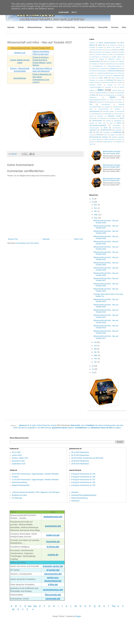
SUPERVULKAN (106, 130)
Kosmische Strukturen (109, 82)
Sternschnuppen (94, 128)
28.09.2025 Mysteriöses (80, 464)
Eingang (101, 59)
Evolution (101, 64)
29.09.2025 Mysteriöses (80, 461)
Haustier (107, 75)
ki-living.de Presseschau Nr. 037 (83, 480)
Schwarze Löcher (114, 116)
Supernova (93, 130)
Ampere (112, 45)
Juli (95, 342)
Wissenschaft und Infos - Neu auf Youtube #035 (106, 237)
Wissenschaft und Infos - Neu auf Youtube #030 (106, 264)
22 (93, 366)
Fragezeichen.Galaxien (114, 66)
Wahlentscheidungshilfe (20, 485)
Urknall (98, 134)
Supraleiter (118, 130)
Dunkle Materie (117, 57)
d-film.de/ (53, 584)
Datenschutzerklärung (79, 498)
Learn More (63, 12)
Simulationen (113, 118)
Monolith (119, 95)
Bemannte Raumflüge (86, 27)
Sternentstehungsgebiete (97, 125)
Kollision (119, 80)
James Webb (103, 78)
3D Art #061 (16, 452)
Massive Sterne (117, 90)
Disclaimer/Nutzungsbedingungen (83, 495)
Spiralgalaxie (118, 120)
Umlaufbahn (106, 132)
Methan (112, 92)
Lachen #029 (16, 455)
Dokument (105, 57)
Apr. (95, 352)
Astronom (100, 49)
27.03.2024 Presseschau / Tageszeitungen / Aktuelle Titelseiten (35, 480)
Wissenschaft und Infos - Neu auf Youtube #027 (106, 279)
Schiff (91, 116)
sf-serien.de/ (52, 570)
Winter (120, 139)
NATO (119, 99)
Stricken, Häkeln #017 (20, 458)
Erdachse (113, 61)
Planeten (107, 107)
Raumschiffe (102, 27)
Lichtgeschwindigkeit (95, 87)
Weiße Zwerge (96, 139)
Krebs (120, 82)
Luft (115, 87)
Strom (106, 128)
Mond (93, 95)
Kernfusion (110, 80)
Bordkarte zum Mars (19, 495)
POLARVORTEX (104, 109)
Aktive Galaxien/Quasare (107, 43)
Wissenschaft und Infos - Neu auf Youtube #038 (106, 222)
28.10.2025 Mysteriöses (80, 452)
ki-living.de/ (53, 547)
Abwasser (92, 43)
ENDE (105, 61)
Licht (119, 85)
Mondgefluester (19, 78)
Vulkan (120, 134)
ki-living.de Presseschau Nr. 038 (83, 477)
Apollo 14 (110, 47)
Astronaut (92, 49)
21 (93, 369)
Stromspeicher (117, 128)
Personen (114, 27)
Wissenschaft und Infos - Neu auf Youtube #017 (106, 337)
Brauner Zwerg (100, 54)
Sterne (119, 123)
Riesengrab (108, 113)
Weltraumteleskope (34, 27)
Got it (74, 12)
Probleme (117, 109)
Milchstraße (120, 92)
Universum (117, 132)
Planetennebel (117, 107)
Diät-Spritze (95, 57)
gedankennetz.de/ (53, 516)
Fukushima (92, 68)
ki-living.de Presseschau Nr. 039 (83, 474)
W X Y (18, 609)
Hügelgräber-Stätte (118, 75)
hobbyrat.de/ (53, 535)
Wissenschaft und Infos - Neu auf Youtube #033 (106, 248)
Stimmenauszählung (19, 482)
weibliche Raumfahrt (118, 137)
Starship (91, 123)
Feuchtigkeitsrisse (97, 66)
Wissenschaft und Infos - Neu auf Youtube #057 (112, 180)
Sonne (122, 118)
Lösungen (108, 87)
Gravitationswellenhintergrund (106, 73)
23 (93, 202)
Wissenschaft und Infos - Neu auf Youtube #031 (106, 258)
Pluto (90, 109)
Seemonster (93, 118)
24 (93, 199)
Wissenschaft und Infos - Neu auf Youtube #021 (106, 316)
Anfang (120, 45)
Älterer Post (78, 239)
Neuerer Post (13, 239)
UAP (90, 132)
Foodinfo (15, 477)
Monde (101, 95)
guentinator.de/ (53, 526)
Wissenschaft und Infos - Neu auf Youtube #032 (106, 253)
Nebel (91, 102)
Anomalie (92, 47)
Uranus (91, 134)
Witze (124, 27)
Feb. (96, 359)
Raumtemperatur (97, 113)
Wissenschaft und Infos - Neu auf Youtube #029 (106, 269)
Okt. (95, 211)
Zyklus (91, 144)
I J (60, 606)
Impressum (75, 501)
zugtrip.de (53, 554)
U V (120, 606)
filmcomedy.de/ (53, 595)
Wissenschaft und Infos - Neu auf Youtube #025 (106, 290)
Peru (91, 104)
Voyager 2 (112, 134)
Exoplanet (110, 64)
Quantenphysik (94, 111)
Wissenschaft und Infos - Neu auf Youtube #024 (106, 300)
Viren (105, 134)
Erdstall (93, 64)
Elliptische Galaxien (114, 59)
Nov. (96, 208)
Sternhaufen (116, 125)
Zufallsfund (118, 141)
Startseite (10, 27)
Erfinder (21, 27)
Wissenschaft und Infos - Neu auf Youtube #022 (106, 311)
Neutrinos (99, 102)
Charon (110, 54)
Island (93, 78)
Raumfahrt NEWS (108, 111)
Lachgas (109, 85)
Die (35, 606)
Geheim (91, 73)
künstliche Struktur (95, 85)
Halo (100, 75)
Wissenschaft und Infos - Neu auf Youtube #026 (106, 285)
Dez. (96, 205)
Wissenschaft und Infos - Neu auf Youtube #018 (106, 332)
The (114, 606)
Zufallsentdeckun (108, 141)
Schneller (100, 116)
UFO (97, 132)
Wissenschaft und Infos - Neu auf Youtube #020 (106, 321)
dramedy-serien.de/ (53, 566)
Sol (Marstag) (17, 498)
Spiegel (108, 120)
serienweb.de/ (53, 598)
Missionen (49, 27)
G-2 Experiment (103, 68)
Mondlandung (110, 95)
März (96, 355)
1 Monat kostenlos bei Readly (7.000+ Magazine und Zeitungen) (35, 492)
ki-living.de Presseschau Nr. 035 (83, 485)
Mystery (112, 97)
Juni (95, 346)
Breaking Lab (19, 53)
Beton (116, 52)
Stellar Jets (102, 123)
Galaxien (113, 68)
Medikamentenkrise (101, 92)
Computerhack (120, 54)
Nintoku (120, 102)
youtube (91, 141)
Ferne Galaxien (119, 64)
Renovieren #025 (18, 461)
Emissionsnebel (94, 61)
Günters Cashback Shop (66, 27)
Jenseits (100, 80)
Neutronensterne (110, 102)
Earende (91, 59)
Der (30, 606)
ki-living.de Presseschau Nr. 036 (83, 482)
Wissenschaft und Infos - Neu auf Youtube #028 (106, 274)
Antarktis (100, 47)
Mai (95, 349)
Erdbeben (121, 61)
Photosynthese (105, 104)
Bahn (122, 49)
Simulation (103, 118)
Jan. (96, 362)
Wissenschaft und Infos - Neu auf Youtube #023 (106, 306)
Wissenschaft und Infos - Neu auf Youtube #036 (106, 232)
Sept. (96, 215)
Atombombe (114, 49)
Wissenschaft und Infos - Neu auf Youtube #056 (112, 152)
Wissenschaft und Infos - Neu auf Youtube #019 (106, 327)
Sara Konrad (118, 113)
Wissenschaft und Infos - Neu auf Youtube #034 (106, 243)
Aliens (100, 45)
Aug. (96, 218)
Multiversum (93, 97)
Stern (111, 123)
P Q (92, 606)
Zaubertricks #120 (18, 464)
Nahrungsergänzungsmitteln (97, 99)
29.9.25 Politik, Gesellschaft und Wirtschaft (87, 458)
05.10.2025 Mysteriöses (80, 455)
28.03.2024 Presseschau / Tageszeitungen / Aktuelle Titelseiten (35, 474)
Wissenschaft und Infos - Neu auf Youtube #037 (106, 227)
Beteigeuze (108, 52)
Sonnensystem (97, 120)
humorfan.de (53, 541)
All (106, 45)
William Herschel (109, 139)
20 (93, 372)
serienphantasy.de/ (53, 590)
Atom (107, 49)
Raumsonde (120, 111)
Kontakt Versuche (94, 82)
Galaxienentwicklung (115, 70)
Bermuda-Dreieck (97, 52)
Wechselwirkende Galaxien (98, 137)
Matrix (91, 92)
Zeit (98, 141)
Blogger (78, 616)
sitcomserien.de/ (53, 574)
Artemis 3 (119, 47)
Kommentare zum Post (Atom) (27, 243)
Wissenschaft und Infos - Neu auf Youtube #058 (112, 166)
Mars (101, 89)
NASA (112, 99)
